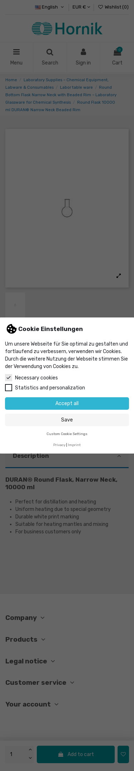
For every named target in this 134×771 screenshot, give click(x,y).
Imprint (74, 445)
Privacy (59, 445)
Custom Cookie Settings (67, 434)
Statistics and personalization (45, 387)
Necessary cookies (31, 377)
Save (67, 420)
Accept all (67, 403)
